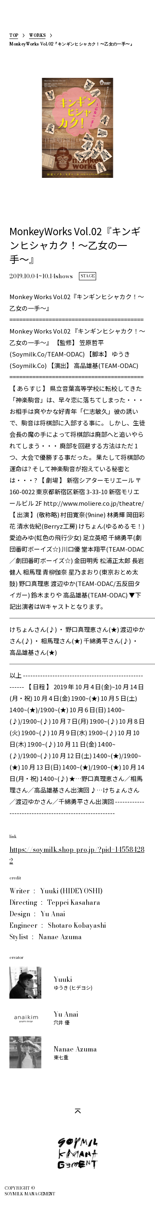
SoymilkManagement (16, 19)
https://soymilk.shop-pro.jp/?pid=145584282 (76, 855)
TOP (13, 36)
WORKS (37, 36)
